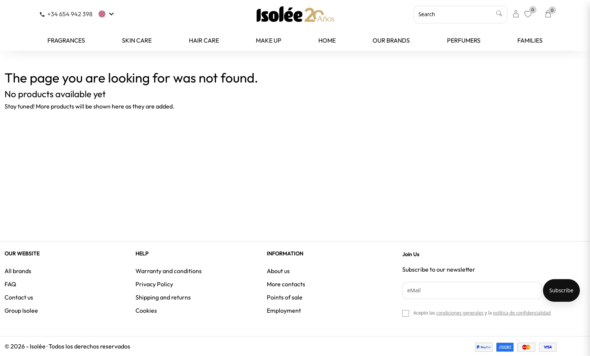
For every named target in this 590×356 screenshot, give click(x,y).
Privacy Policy (154, 284)
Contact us (19, 297)
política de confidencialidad (522, 313)
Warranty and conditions (168, 271)
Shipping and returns (163, 297)
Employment (284, 310)
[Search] (461, 14)
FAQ (10, 284)
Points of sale (285, 297)
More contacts (286, 284)
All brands (18, 271)
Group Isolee (21, 310)
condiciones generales (459, 313)
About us (278, 271)
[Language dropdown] (107, 13)
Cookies (146, 310)
